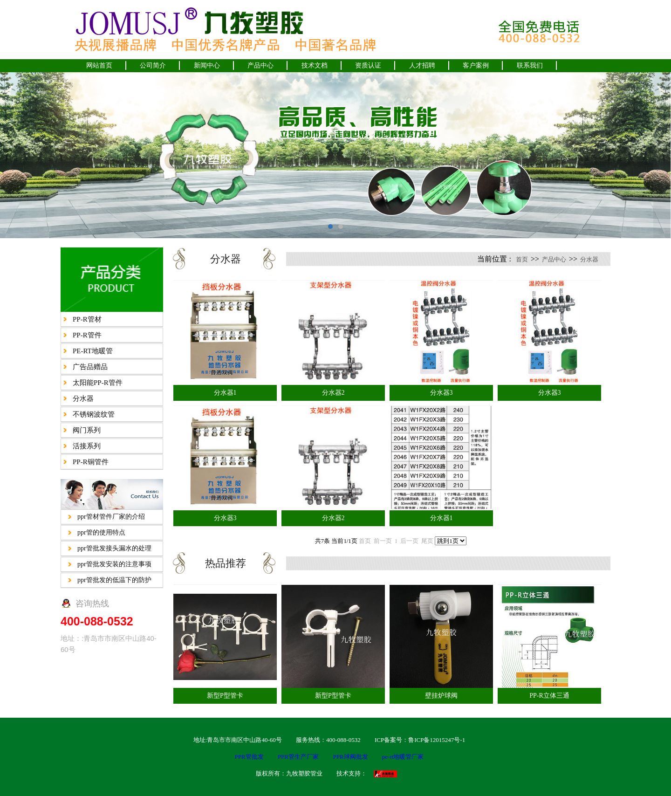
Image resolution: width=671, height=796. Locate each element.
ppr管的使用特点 (101, 532)
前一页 (383, 541)
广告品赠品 (90, 367)
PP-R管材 (87, 319)
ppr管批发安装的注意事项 (114, 564)
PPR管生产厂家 (298, 756)
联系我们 (530, 65)
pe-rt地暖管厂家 (403, 756)
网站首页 (99, 65)
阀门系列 (87, 430)
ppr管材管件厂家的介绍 (111, 516)
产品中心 (260, 65)
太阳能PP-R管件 (98, 382)
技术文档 (314, 65)
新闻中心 (207, 65)
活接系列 (87, 446)
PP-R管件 (87, 335)
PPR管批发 (249, 756)
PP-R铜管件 (91, 462)
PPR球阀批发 (350, 756)
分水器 (83, 398)
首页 (522, 259)
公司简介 (153, 65)
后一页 (409, 541)
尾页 (427, 541)
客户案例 (476, 65)
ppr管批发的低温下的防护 (114, 579)
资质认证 (368, 65)
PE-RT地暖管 (93, 351)
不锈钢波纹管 (94, 414)
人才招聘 (422, 65)
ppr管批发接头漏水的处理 (114, 548)
